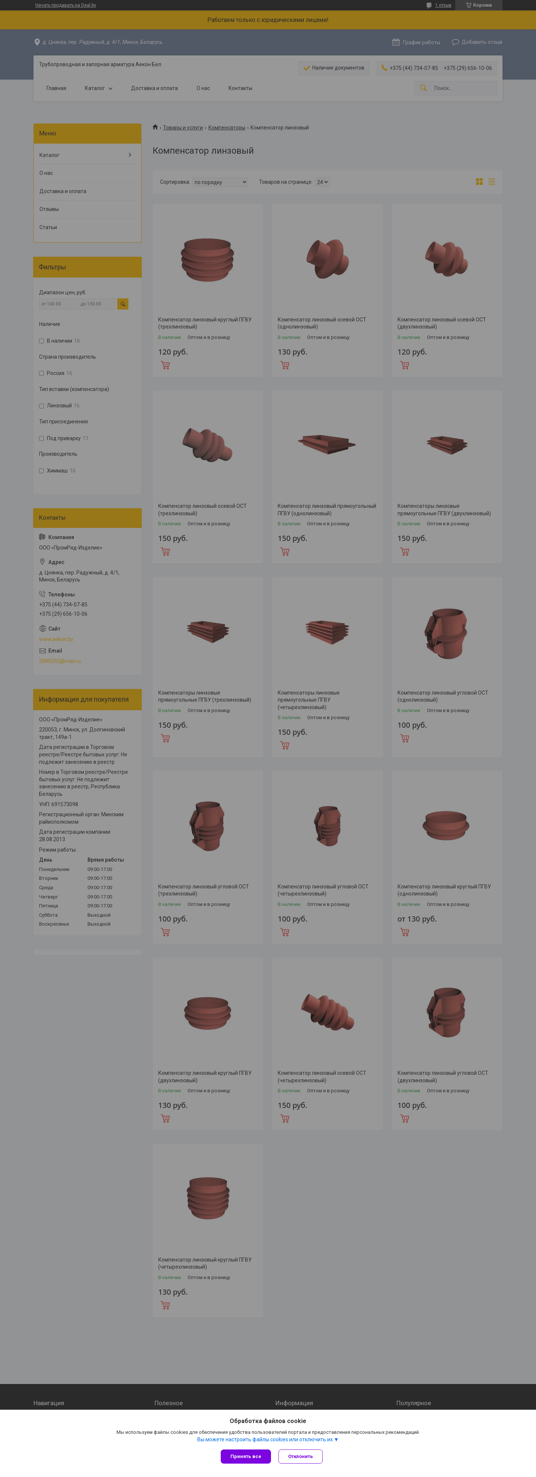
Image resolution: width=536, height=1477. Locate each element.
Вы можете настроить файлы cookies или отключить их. (265, 1439)
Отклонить (300, 1456)
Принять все (245, 1456)
